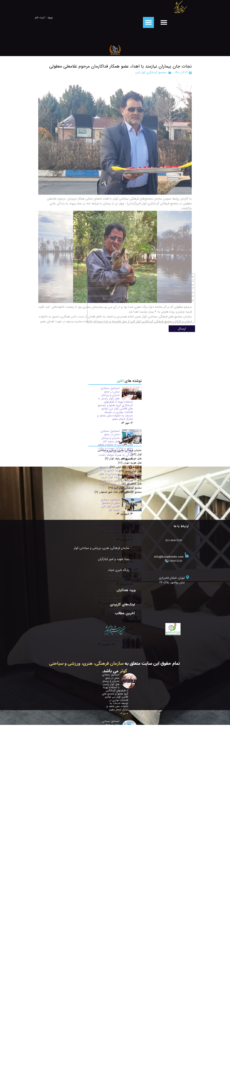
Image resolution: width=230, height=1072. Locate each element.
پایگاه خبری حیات (118, 868)
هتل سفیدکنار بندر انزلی (126, 723)
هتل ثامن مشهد (130, 732)
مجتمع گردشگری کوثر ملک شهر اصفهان (118, 748)
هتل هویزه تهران (130, 719)
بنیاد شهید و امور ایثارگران (116, 857)
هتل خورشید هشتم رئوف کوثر (123, 715)
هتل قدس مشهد (130, 736)
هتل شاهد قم (132, 740)
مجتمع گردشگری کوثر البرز (150, 72)
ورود (50, 18)
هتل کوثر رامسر (130, 728)
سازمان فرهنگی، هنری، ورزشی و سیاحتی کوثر (116, 846)
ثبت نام (39, 18)
